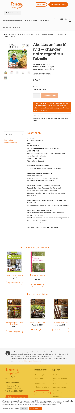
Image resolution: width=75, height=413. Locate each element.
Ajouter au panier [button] (14, 282)
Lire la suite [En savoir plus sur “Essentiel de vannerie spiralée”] (37, 284)
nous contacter (59, 106)
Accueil (8, 34)
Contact (56, 374)
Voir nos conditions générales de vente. (28, 360)
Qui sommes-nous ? (60, 379)
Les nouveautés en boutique (58, 4)
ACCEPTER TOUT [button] (35, 408)
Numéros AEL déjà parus (32, 34)
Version (35, 86)
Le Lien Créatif (40, 383)
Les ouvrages (44, 20)
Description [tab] (8, 134)
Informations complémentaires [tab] (10, 141)
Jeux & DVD (16, 27)
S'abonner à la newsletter (17, 396)
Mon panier (57, 19)
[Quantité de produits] (36, 95)
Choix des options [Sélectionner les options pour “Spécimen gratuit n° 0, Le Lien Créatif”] (14, 331)
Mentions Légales (59, 387)
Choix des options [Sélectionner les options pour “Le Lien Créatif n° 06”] (38, 329)
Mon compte (40, 374)
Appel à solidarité (42, 392)
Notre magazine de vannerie (12, 20)
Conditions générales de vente (60, 391)
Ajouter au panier (49, 95)
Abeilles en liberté (31, 20)
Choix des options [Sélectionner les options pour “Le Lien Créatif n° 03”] (61, 329)
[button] (27, 45)
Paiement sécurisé (60, 383)
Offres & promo (41, 4)
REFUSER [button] (24, 408)
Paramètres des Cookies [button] (11, 408)
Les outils (6, 27)
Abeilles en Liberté (42, 387)
